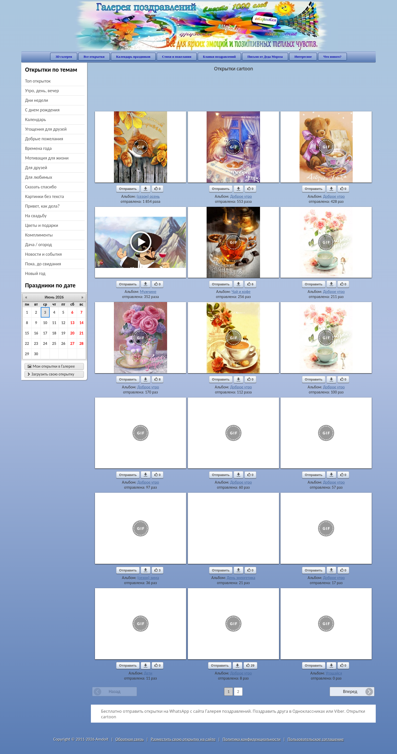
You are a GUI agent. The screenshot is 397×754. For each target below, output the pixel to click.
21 (81, 333)
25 (54, 343)
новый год (35, 273)
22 (27, 343)
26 (63, 343)
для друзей (36, 167)
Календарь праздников (133, 56)
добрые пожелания (44, 139)
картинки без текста (44, 196)
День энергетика (241, 577)
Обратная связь (129, 739)
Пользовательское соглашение (316, 739)
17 (45, 333)
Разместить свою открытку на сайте (183, 739)
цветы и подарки (41, 225)
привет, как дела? (42, 206)
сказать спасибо (40, 187)
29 (27, 353)
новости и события (43, 254)
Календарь (35, 119)
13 (72, 322)
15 (27, 333)
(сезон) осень (148, 196)
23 (36, 343)
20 (72, 333)
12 (63, 322)
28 (81, 343)
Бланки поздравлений (219, 56)
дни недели (36, 100)
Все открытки (94, 56)
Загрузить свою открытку (51, 374)
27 (72, 343)
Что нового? (332, 56)
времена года (38, 148)
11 (54, 322)
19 (63, 333)
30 (36, 353)
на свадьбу (36, 216)
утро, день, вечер (42, 90)
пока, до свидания (43, 264)
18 (54, 333)
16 (36, 333)
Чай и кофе (240, 291)
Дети (148, 673)
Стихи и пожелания (176, 56)
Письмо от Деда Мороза (265, 56)
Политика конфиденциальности (252, 739)
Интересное (303, 56)
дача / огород (38, 244)
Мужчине (148, 291)
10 (45, 322)
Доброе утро (241, 196)
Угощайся (334, 673)
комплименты (39, 235)
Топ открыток (38, 81)
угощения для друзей (46, 129)
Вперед (350, 691)
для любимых (38, 177)
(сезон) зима (148, 577)
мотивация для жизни (47, 158)
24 (45, 343)
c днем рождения (42, 110)
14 (81, 322)
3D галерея (63, 56)
